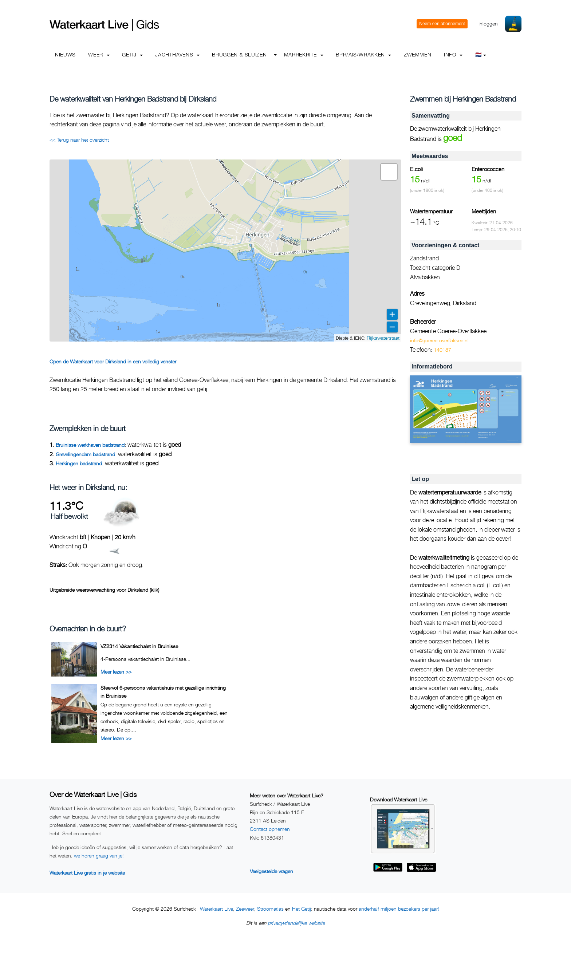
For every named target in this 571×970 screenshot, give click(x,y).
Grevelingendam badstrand (85, 454)
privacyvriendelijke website (296, 923)
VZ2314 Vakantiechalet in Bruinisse (139, 646)
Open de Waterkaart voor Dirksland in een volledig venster (113, 361)
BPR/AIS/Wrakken (363, 54)
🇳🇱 (481, 54)
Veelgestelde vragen (271, 871)
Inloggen (488, 23)
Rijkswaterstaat (383, 338)
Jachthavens (177, 54)
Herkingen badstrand (79, 463)
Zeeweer (245, 909)
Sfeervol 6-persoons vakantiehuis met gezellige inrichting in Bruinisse (163, 692)
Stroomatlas (270, 909)
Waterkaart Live (216, 909)
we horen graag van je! (98, 855)
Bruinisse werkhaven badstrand (90, 445)
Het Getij (301, 909)
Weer (98, 54)
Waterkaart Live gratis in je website (87, 873)
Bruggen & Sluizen (239, 54)
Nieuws (65, 54)
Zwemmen (417, 54)
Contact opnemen (270, 829)
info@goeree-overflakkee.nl (439, 340)
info (453, 54)
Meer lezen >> (116, 672)
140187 (442, 350)
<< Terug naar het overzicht (79, 140)
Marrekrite (303, 54)
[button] (389, 172)
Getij (132, 54)
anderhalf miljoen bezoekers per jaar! (399, 909)
